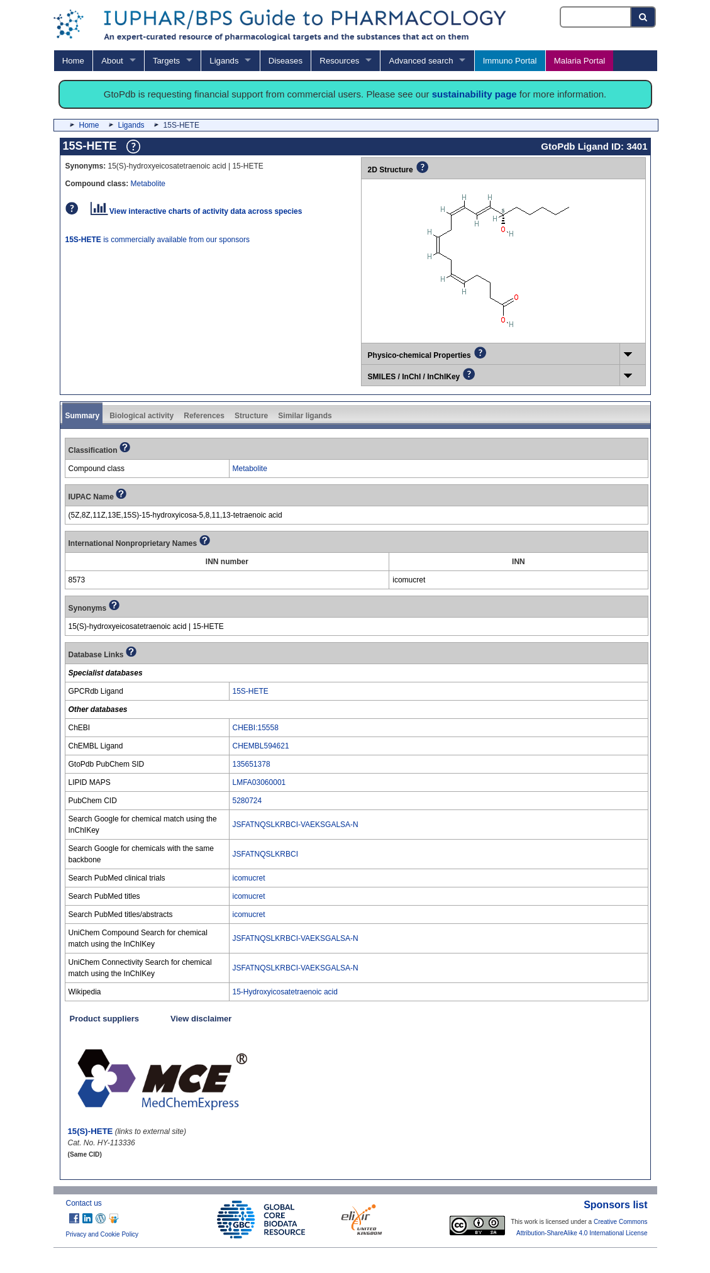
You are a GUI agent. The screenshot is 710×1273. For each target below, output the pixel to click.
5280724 (247, 800)
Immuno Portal (510, 60)
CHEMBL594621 (261, 746)
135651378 (251, 764)
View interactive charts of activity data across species (196, 211)
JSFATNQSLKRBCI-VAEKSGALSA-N (295, 824)
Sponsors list (615, 1204)
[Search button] (643, 17)
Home (73, 60)
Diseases (285, 60)
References (204, 415)
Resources (339, 60)
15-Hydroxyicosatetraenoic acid (285, 991)
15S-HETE (251, 691)
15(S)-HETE (90, 1131)
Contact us (84, 1203)
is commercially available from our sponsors (157, 239)
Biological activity (141, 415)
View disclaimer (200, 1018)
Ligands (223, 60)
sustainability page (474, 94)
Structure (251, 415)
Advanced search (421, 60)
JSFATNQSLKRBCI (265, 854)
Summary (82, 415)
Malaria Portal (579, 60)
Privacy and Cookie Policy (102, 1234)
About (112, 60)
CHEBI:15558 (256, 727)
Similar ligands (304, 415)
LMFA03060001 (259, 782)
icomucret (249, 878)
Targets (166, 60)
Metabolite (148, 183)
